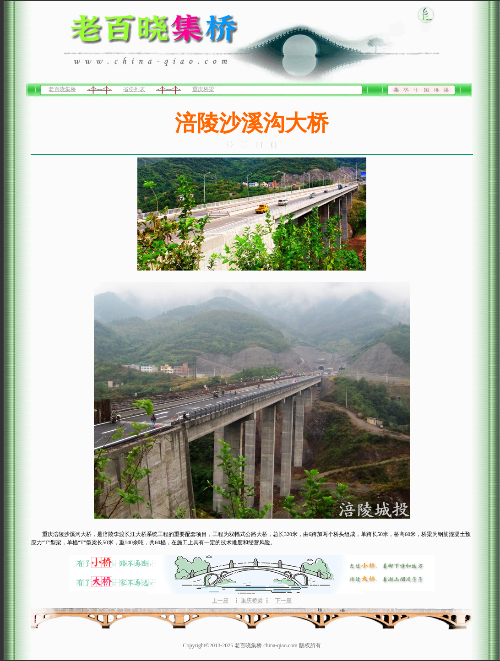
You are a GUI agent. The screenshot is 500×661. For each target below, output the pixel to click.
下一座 (283, 600)
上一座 (220, 600)
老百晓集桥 (62, 89)
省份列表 (134, 89)
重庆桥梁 (203, 89)
